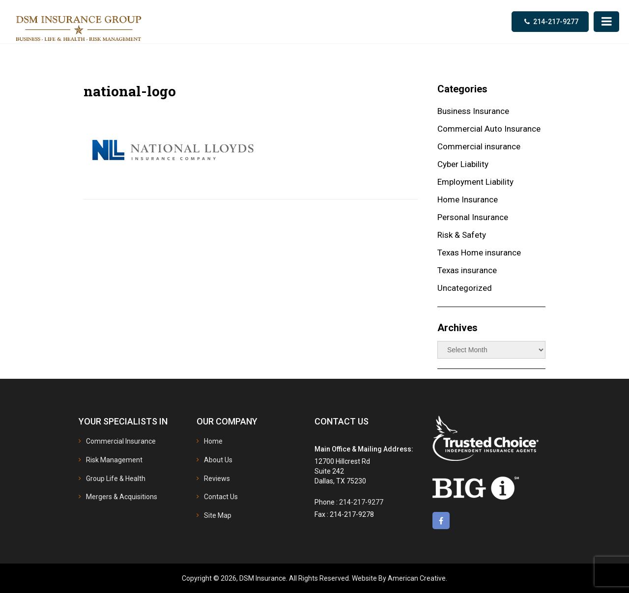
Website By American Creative (399, 578)
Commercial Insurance (121, 441)
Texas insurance (467, 270)
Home (213, 441)
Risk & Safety (461, 235)
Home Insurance (467, 199)
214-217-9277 (555, 22)
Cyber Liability (462, 164)
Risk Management (114, 460)
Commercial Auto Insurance (489, 129)
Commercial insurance (478, 146)
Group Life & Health (115, 478)
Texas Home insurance (479, 252)
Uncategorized (464, 288)
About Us (218, 460)
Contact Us (221, 497)
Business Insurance (473, 111)
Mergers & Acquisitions (121, 497)
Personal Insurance (472, 217)
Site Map (217, 515)
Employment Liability (475, 182)
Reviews (217, 478)
